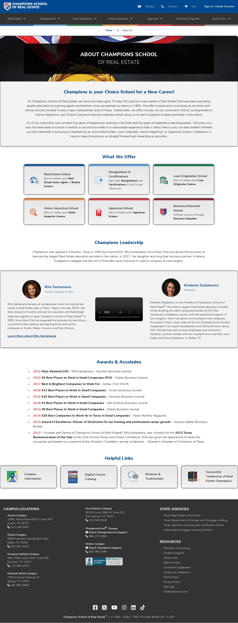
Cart (191, 6)
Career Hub (170, 558)
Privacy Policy (172, 582)
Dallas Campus (16, 535)
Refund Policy (172, 562)
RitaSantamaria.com (176, 591)
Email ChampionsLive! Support (108, 532)
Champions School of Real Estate (84, 617)
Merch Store (171, 577)
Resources (170, 542)
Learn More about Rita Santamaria (32, 336)
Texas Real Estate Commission (182, 515)
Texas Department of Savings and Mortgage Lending (195, 520)
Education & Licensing (177, 548)
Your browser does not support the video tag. (119, 309)
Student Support (174, 553)
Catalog (146, 6)
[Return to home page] (40, 6)
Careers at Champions (177, 572)
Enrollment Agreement (177, 567)
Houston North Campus (22, 573)
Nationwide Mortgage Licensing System (188, 530)
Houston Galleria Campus (23, 554)
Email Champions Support (105, 548)
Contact (169, 6)
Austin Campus (16, 515)
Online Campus (95, 544)
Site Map (169, 587)
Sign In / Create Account (219, 6)
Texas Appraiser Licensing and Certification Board (194, 525)
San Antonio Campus (99, 508)
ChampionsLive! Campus (102, 528)
